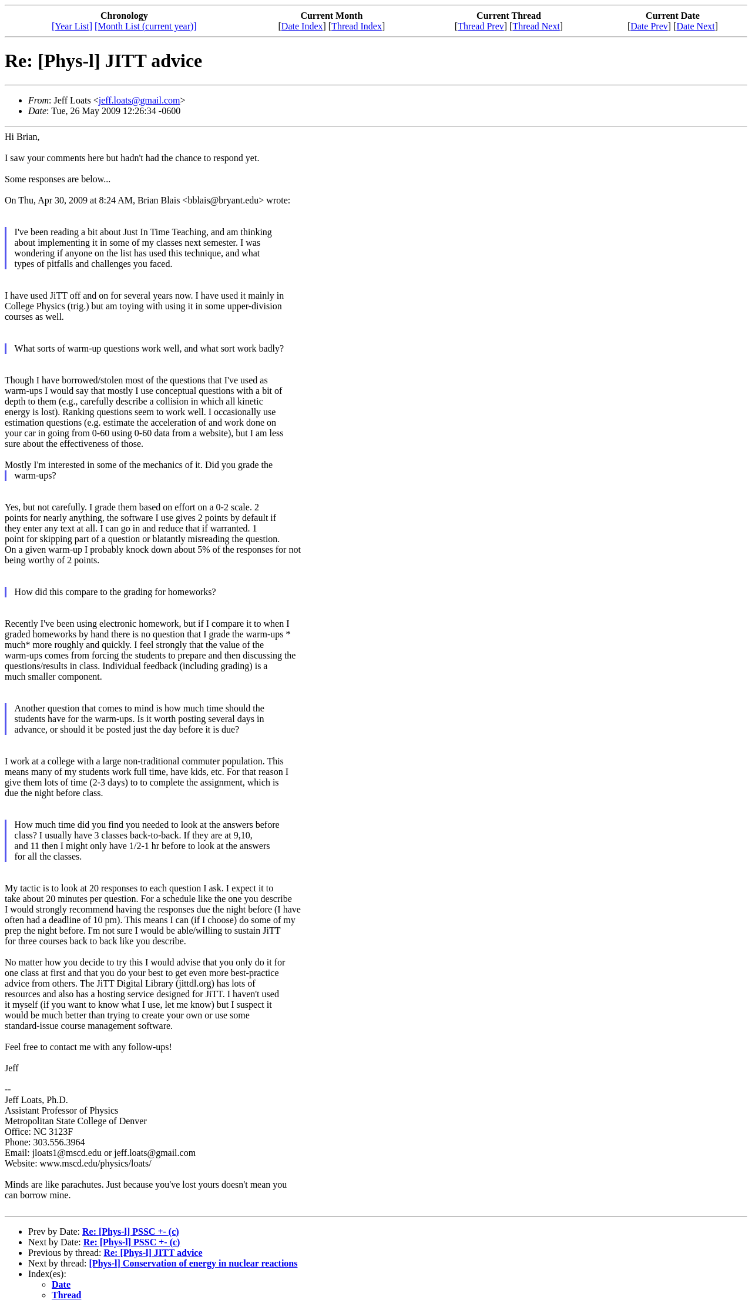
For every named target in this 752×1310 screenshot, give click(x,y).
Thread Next (535, 26)
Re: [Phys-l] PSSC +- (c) (130, 1232)
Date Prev (649, 26)
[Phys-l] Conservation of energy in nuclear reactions (193, 1263)
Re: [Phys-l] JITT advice (152, 1253)
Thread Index (356, 26)
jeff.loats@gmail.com (139, 100)
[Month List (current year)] (146, 26)
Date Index (302, 26)
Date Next (695, 26)
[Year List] (72, 26)
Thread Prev (481, 26)
